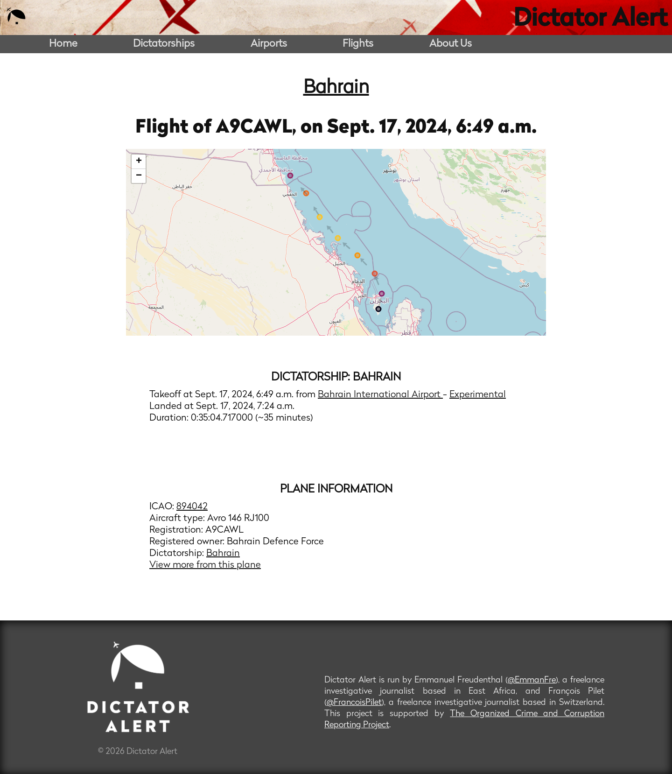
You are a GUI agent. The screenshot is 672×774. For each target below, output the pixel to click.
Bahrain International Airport (380, 395)
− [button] (139, 176)
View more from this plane (205, 565)
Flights (358, 44)
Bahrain (336, 88)
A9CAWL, (258, 128)
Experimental (477, 395)
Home (63, 44)
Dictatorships (164, 44)
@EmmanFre (532, 680)
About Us (450, 44)
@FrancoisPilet (354, 702)
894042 (192, 507)
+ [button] (139, 162)
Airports (269, 44)
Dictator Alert (590, 19)
